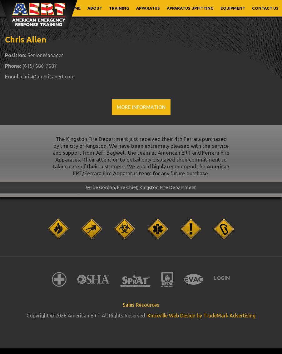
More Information (141, 107)
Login (222, 278)
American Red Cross (59, 279)
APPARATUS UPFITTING (190, 8)
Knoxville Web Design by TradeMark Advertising (201, 315)
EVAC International (193, 279)
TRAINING (119, 8)
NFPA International (167, 279)
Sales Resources (141, 305)
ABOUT (94, 8)
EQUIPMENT (232, 8)
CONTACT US (265, 8)
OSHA (93, 279)
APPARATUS (148, 8)
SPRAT (135, 279)
